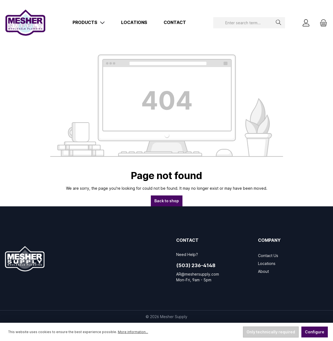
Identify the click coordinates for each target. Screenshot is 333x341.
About (263, 271)
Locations (266, 263)
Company (269, 240)
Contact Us (268, 255)
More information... (133, 332)
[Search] (278, 22)
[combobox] (242, 22)
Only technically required (271, 332)
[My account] (306, 22)
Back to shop (166, 200)
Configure (314, 332)
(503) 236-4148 (195, 265)
